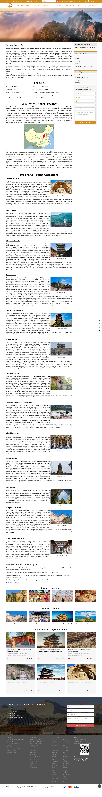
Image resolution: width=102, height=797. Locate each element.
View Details (29, 658)
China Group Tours (35, 5)
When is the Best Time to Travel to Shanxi (84, 69)
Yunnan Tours (33, 747)
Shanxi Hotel (77, 58)
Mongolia (54, 765)
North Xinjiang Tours (35, 743)
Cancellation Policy (12, 752)
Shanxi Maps (77, 61)
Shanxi (54, 774)
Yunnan (65, 765)
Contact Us (10, 741)
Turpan (65, 756)
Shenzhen (54, 752)
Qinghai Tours (33, 752)
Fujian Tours (33, 758)
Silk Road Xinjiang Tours (36, 741)
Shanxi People (78, 63)
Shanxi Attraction (79, 56)
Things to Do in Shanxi (80, 74)
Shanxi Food (77, 82)
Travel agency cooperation (14, 747)
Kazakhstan (66, 761)
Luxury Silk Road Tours (36, 739)
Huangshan (55, 750)
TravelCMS (51, 787)
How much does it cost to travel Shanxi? (84, 66)
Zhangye (65, 754)
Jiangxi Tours (33, 763)
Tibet (64, 745)
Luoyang (65, 750)
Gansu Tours (33, 750)
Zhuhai (65, 778)
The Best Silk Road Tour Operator (16, 739)
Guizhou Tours (33, 765)
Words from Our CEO (13, 743)
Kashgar (54, 758)
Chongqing (66, 747)
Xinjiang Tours (45, 5)
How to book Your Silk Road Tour (16, 749)
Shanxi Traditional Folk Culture (82, 77)
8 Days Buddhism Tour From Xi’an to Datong (85, 47)
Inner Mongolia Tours (35, 756)
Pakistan (54, 760)
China (64, 782)
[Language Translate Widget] (92, 1)
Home (17, 5)
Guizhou (65, 769)
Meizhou (65, 780)
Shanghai (65, 743)
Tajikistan (65, 760)
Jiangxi (65, 771)
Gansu (53, 743)
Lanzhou (54, 745)
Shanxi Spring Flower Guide (81, 80)
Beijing (54, 741)
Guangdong (55, 778)
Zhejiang (65, 749)
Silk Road (54, 739)
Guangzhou (55, 749)
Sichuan (54, 767)
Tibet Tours (61, 5)
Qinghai (65, 767)
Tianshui (65, 758)
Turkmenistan (67, 763)
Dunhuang (66, 741)
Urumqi (54, 747)
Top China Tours (34, 745)
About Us (84, 5)
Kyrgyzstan (55, 763)
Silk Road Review (11, 750)
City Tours (68, 5)
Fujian (53, 771)
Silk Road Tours (25, 5)
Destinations (76, 5)
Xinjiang (65, 739)
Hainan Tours (33, 761)
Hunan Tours (33, 767)
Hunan (54, 772)
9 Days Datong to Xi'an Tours (81, 50)
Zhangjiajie (55, 754)
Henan (54, 769)
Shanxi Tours (33, 769)
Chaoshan (54, 782)
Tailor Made (92, 5)
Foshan (54, 780)
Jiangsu (65, 772)
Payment (9, 745)
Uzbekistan (55, 761)
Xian (64, 752)
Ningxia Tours (33, 760)
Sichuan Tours (33, 754)
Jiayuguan (54, 756)
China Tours (54, 5)
